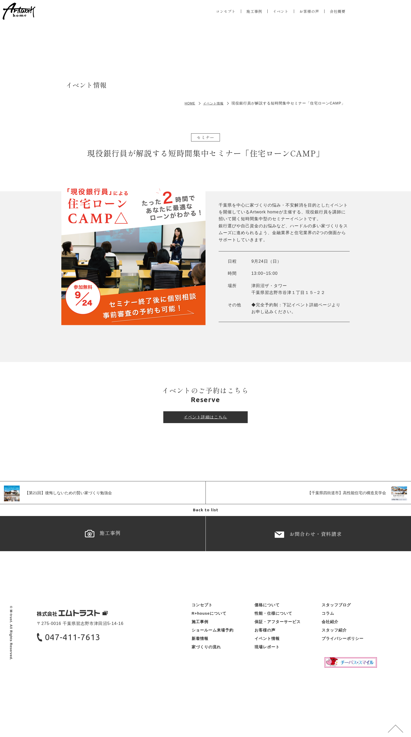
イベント (276, 15)
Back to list (205, 514)
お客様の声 (307, 15)
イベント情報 (212, 103)
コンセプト (217, 15)
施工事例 (248, 15)
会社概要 (338, 15)
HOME (186, 103)
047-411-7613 (80, 659)
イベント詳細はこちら (205, 419)
